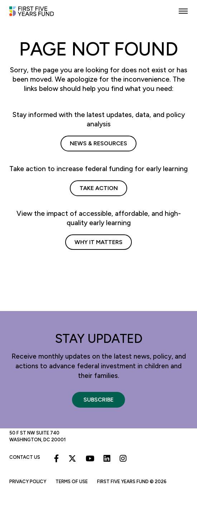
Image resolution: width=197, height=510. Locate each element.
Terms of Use (72, 481)
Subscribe (98, 399)
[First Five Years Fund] (36, 14)
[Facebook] (56, 458)
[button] (183, 11)
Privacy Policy (27, 481)
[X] (72, 458)
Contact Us (24, 457)
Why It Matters (98, 242)
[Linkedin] (107, 458)
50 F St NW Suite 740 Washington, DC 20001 (37, 436)
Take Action (99, 188)
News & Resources (98, 143)
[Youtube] (90, 458)
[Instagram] (123, 458)
